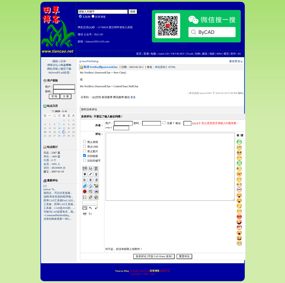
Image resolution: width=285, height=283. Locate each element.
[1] (45, 186)
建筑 (204, 53)
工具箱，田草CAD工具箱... (59, 204)
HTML (172, 67)
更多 (133, 97)
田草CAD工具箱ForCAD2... (59, 200)
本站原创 (160, 67)
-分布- (63, 61)
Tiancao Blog (122, 270)
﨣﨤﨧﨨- (66, 65)
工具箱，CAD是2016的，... (59, 208)
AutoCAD (163, 53)
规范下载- (66, 68)
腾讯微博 (118, 97)
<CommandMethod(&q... (57, 215)
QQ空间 (96, 97)
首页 (139, 53)
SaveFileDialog (90, 61)
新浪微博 (107, 97)
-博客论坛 (52, 65)
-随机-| (55, 61)
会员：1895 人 (52, 164)
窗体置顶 (234, 61)
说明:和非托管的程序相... (58, 196)
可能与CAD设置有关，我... (59, 211)
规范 (226, 53)
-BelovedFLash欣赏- (59, 72)
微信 (127, 97)
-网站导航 (52, 68)
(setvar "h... (50, 189)
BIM (219, 53)
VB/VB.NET (178, 53)
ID (239, 53)
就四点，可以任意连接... (58, 192)
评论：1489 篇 (52, 156)
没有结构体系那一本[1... (58, 218)
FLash (189, 53)
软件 (233, 53)
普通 (146, 53)
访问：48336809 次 (55, 167)
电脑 (153, 53)
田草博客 (154, 270)
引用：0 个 (50, 160)
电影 (212, 53)
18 (45, 132)
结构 (197, 53)
